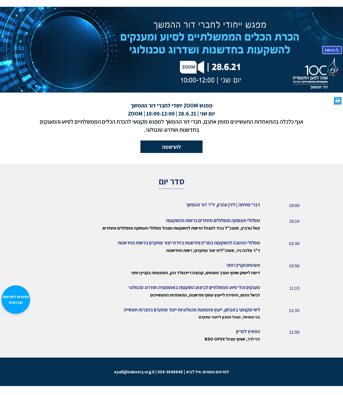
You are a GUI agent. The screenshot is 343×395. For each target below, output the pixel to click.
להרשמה (171, 146)
